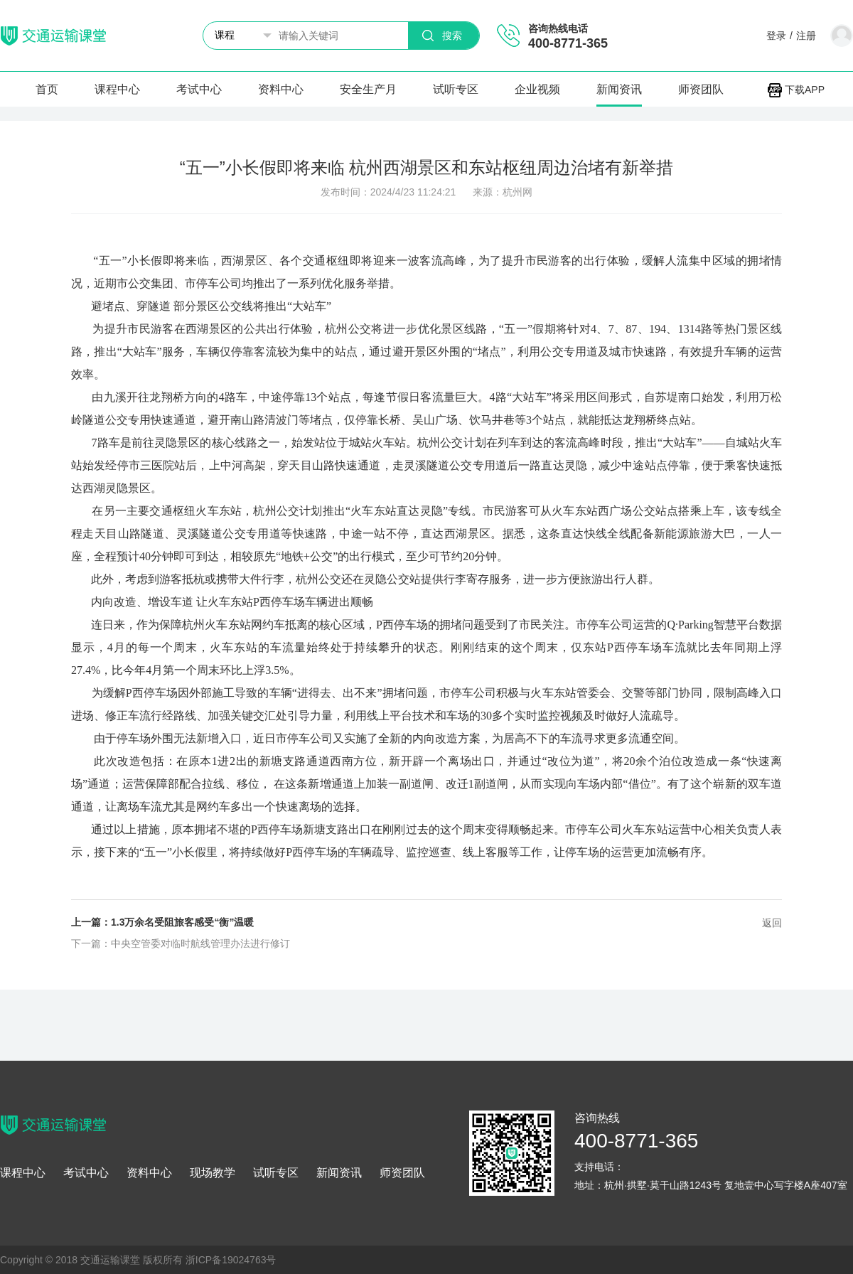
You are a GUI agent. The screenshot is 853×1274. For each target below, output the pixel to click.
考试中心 (199, 89)
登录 (776, 35)
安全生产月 (368, 89)
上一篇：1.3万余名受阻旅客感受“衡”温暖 (162, 922)
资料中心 (281, 89)
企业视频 (537, 89)
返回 (772, 922)
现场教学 (212, 1173)
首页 (47, 89)
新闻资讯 (619, 89)
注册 (806, 35)
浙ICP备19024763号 (231, 1259)
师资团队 (701, 89)
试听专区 (455, 89)
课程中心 (117, 89)
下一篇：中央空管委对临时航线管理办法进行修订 (180, 943)
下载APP (796, 89)
